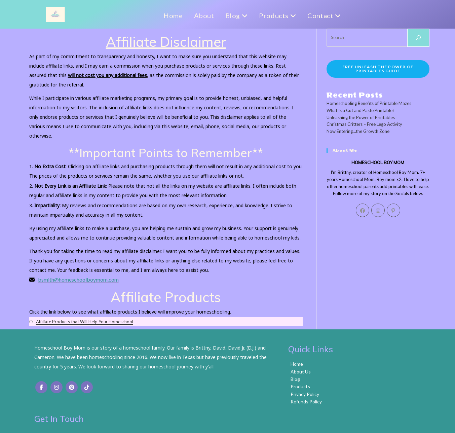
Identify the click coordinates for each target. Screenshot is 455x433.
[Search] (418, 38)
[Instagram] (378, 210)
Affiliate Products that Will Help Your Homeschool (84, 321)
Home (168, 15)
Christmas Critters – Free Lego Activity (364, 124)
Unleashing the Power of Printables (361, 117)
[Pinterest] (393, 210)
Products (272, 15)
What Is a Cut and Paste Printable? (360, 110)
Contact (319, 15)
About (199, 15)
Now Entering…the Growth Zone (358, 131)
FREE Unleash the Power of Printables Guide (377, 68)
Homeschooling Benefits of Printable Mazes (369, 103)
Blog (231, 15)
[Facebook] (362, 210)
